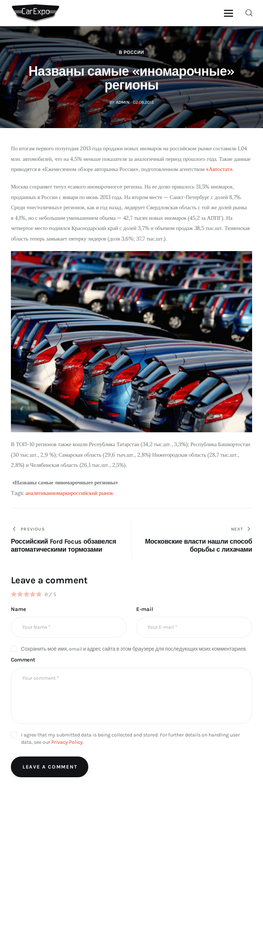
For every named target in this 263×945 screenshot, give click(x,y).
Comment (23, 659)
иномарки (60, 492)
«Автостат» (219, 169)
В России (131, 52)
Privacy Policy (67, 742)
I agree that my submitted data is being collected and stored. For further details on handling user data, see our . (130, 738)
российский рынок (92, 492)
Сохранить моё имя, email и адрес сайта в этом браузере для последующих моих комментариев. (134, 649)
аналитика (37, 492)
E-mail (144, 609)
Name (18, 609)
